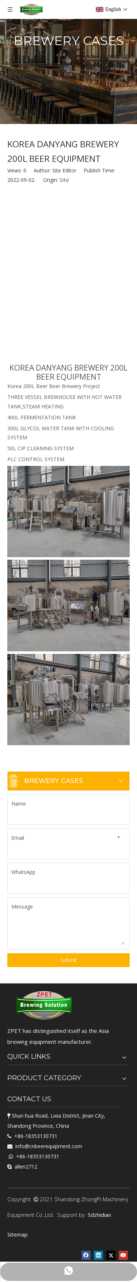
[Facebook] (86, 1254)
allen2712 (26, 1166)
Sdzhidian (99, 1214)
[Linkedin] (98, 1254)
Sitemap (17, 1234)
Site (64, 179)
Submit (68, 959)
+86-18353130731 (35, 1136)
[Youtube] (123, 1254)
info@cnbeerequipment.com (48, 1146)
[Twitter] (110, 1254)
